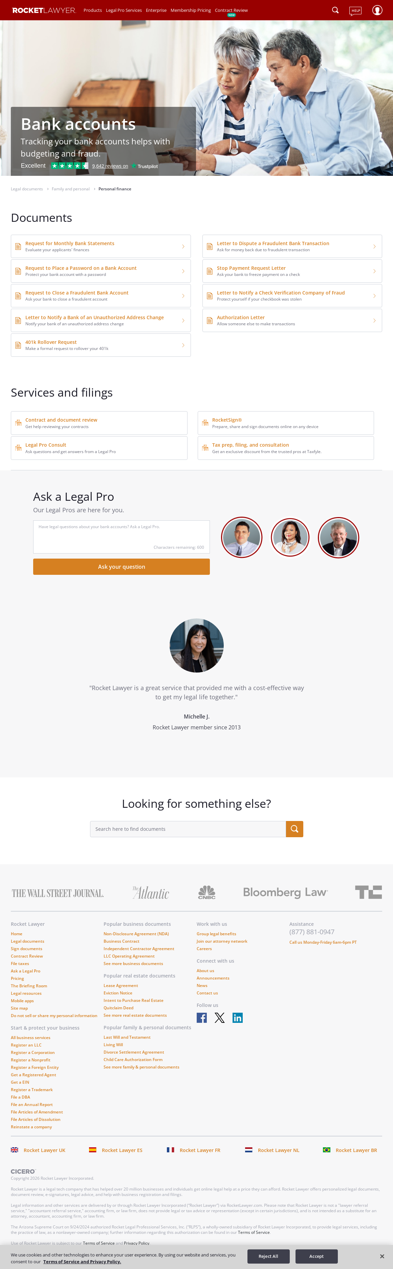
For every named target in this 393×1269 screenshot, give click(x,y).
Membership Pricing (191, 10)
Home (16, 934)
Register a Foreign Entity (35, 1067)
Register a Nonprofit (30, 1060)
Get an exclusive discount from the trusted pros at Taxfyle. (267, 451)
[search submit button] (294, 829)
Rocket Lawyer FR (200, 1150)
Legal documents (27, 941)
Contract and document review (61, 420)
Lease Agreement (121, 985)
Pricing (17, 978)
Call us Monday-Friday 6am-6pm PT (323, 942)
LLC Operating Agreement (129, 956)
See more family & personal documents (141, 1067)
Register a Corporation (33, 1052)
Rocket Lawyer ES (122, 1150)
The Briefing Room (29, 986)
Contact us (207, 993)
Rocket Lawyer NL (279, 1150)
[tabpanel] (196, 687)
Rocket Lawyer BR (356, 1150)
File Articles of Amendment (37, 1112)
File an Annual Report (32, 1104)
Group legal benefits (216, 934)
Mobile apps (22, 1001)
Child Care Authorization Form (133, 1059)
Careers (204, 948)
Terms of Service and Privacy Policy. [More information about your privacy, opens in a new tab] (82, 1262)
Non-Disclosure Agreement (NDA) (136, 934)
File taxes (20, 963)
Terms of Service (254, 1232)
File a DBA (20, 1097)
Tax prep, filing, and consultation (250, 445)
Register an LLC (26, 1045)
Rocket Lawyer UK (44, 1150)
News (202, 985)
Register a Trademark (32, 1089)
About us (205, 970)
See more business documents (133, 963)
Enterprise (156, 10)
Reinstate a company (31, 1127)
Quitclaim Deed (118, 1008)
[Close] (382, 1256)
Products (93, 10)
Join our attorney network (222, 941)
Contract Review (231, 10)
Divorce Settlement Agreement (134, 1052)
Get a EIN (20, 1082)
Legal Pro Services (124, 10)
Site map (19, 1008)
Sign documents (26, 948)
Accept (316, 1256)
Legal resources (26, 993)
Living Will (113, 1045)
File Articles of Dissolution (36, 1119)
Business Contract (121, 941)
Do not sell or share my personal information (54, 1015)
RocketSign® (227, 420)
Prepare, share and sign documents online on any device (265, 426)
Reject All (268, 1256)
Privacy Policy (136, 1243)
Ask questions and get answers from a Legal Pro (70, 451)
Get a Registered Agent (33, 1075)
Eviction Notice (118, 993)
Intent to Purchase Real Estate (133, 1000)
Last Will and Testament (127, 1037)
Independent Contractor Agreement (139, 948)
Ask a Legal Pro (25, 971)
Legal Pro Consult (45, 445)
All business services (30, 1037)
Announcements (213, 978)
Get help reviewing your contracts (57, 426)
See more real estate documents (135, 1015)
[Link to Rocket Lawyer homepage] (44, 11)
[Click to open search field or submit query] (335, 10)
